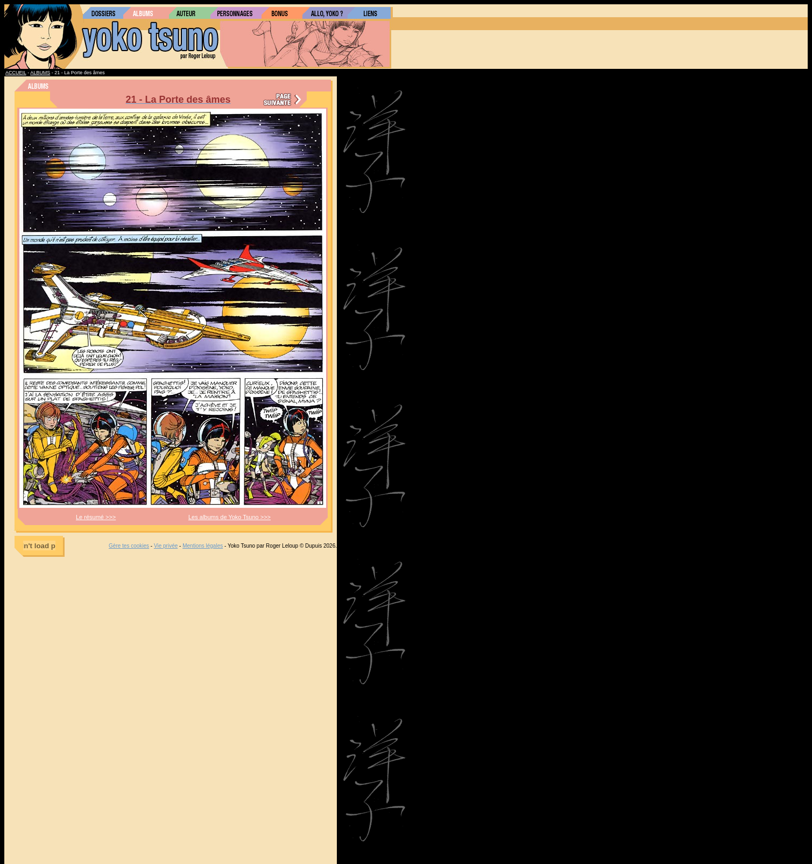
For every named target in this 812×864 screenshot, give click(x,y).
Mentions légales (202, 546)
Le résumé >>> (96, 517)
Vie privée (166, 546)
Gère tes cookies (129, 546)
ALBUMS (40, 72)
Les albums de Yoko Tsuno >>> (229, 517)
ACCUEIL (15, 72)
